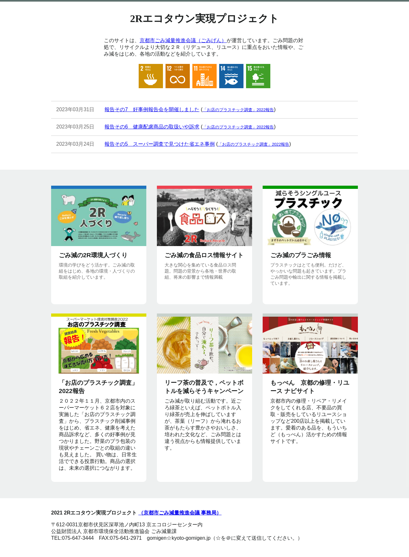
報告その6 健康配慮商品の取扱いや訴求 (151, 126)
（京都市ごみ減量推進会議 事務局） (179, 512)
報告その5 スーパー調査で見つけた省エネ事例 (159, 144)
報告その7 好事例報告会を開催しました (151, 109)
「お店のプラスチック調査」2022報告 (238, 109)
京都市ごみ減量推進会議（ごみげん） (183, 40)
